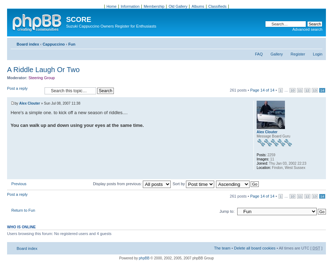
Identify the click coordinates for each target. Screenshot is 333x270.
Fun (71, 44)
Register (298, 54)
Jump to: (227, 211)
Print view (306, 43)
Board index (28, 44)
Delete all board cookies (254, 248)
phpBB (144, 258)
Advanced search (307, 29)
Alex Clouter (29, 103)
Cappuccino (53, 44)
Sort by (193, 184)
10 (292, 90)
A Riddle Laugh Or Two (43, 70)
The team (222, 248)
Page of (262, 90)
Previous (19, 184)
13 (315, 90)
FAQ (259, 54)
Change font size (317, 43)
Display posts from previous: (132, 184)
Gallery (276, 54)
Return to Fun (23, 210)
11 (300, 90)
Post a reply (24, 90)
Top (320, 175)
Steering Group (42, 78)
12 (307, 90)
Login (317, 54)
